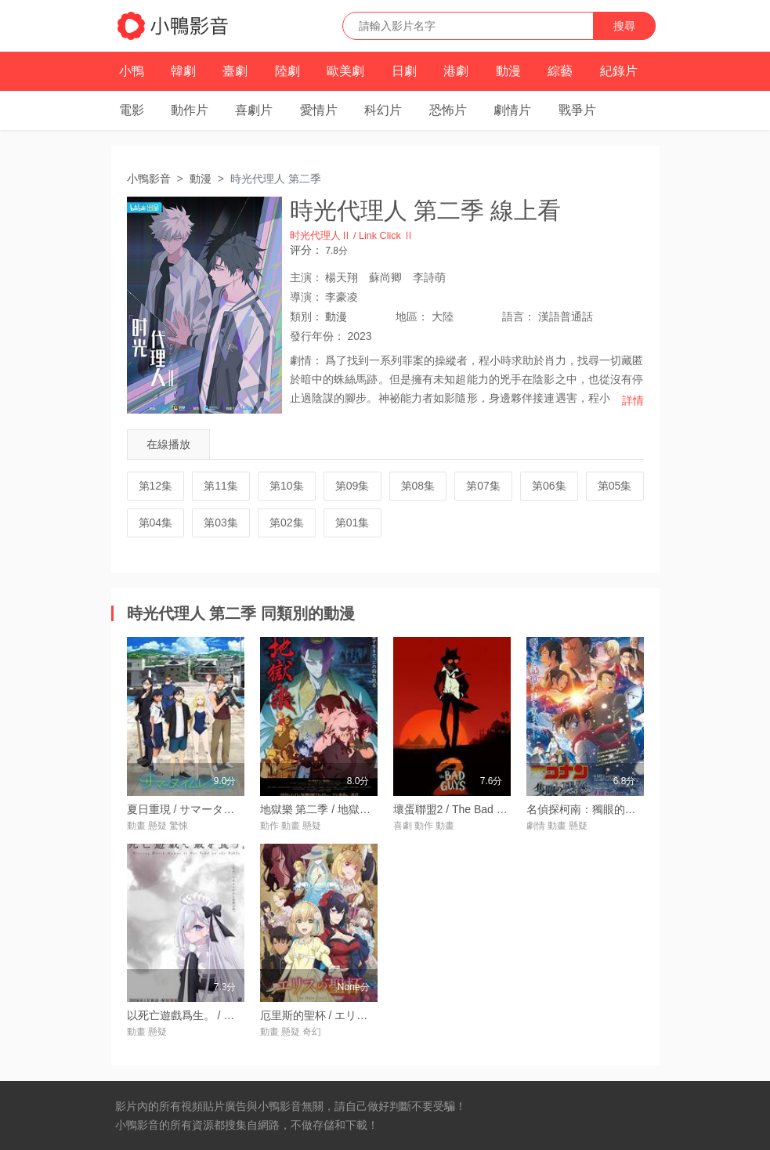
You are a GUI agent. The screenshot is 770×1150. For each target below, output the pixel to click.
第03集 (221, 522)
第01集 (352, 522)
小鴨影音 (149, 178)
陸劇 (287, 71)
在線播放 (168, 444)
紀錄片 (619, 71)
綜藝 (560, 71)
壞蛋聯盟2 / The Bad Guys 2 (462, 809)
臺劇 (235, 71)
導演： (306, 297)
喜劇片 (254, 110)
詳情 (633, 400)
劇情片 (512, 110)
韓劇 (183, 71)
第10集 (286, 485)
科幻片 (383, 110)
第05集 (615, 485)
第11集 (221, 485)
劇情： (306, 360)
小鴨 (131, 71)
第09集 (352, 485)
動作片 (189, 110)
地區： (412, 316)
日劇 (404, 71)
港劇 (455, 71)
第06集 (549, 485)
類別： (306, 316)
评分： (306, 250)
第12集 (156, 485)
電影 (131, 110)
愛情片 (319, 110)
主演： (306, 277)
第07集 (483, 485)
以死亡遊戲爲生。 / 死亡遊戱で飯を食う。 (230, 1015)
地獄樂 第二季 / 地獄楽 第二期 (333, 809)
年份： (317, 336)
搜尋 (624, 26)
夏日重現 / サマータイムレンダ (203, 809)
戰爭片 (577, 110)
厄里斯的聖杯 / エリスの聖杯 (330, 1015)
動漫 (508, 71)
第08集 (418, 485)
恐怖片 (448, 110)
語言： (518, 316)
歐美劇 (345, 71)
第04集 (156, 522)
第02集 (286, 522)
